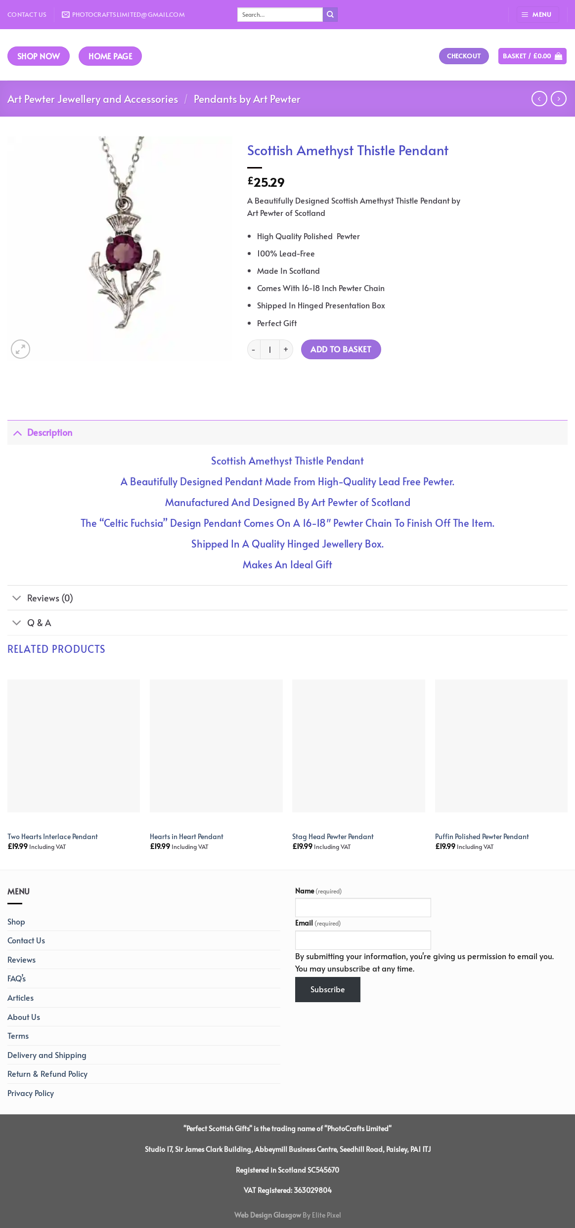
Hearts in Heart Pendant (186, 836)
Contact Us (27, 14)
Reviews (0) (40, 598)
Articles (20, 997)
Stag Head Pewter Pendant (333, 836)
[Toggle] (17, 432)
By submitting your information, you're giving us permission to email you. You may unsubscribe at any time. (424, 962)
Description (39, 432)
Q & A (29, 623)
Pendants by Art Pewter (247, 98)
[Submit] (330, 14)
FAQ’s (16, 978)
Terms (18, 1035)
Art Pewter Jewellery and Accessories (92, 98)
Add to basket (340, 349)
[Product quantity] (270, 349)
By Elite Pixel (321, 1215)
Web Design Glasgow (267, 1215)
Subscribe (327, 988)
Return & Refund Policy (47, 1073)
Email (318, 923)
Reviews (21, 959)
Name (318, 890)
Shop (16, 921)
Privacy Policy (30, 1092)
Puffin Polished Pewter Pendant (482, 836)
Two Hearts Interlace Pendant (52, 836)
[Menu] (538, 14)
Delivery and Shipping (47, 1054)
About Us (23, 1016)
